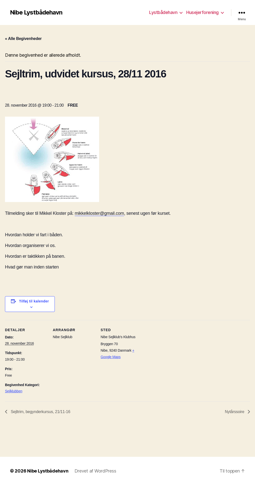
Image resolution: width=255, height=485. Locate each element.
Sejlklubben (13, 391)
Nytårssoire (235, 412)
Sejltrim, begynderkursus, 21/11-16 (40, 412)
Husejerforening (202, 12)
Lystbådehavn (163, 12)
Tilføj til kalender (34, 301)
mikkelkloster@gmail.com (99, 213)
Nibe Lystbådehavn (36, 12)
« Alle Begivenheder (23, 38)
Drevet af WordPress (95, 471)
